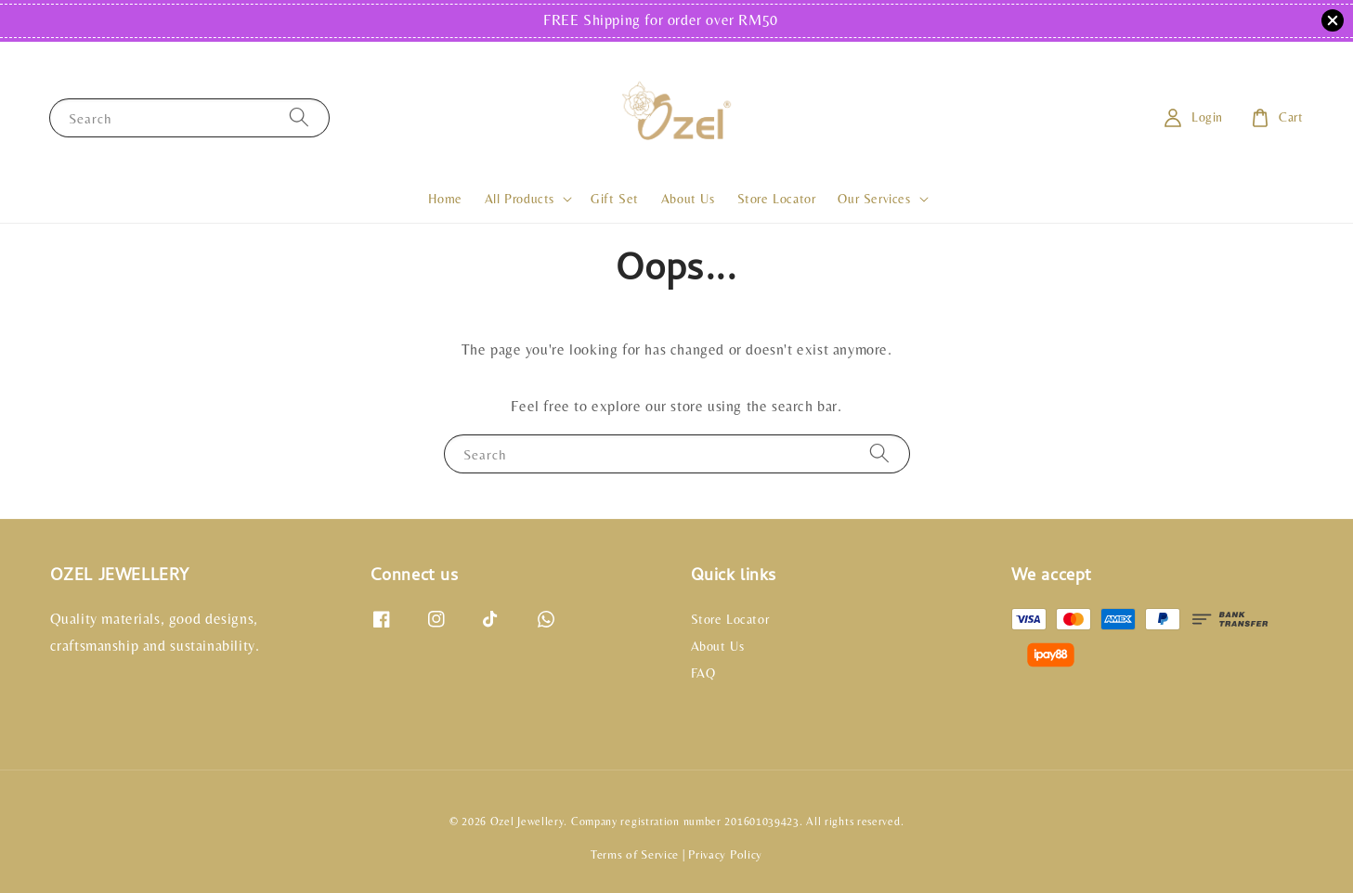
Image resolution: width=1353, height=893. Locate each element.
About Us (688, 198)
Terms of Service (635, 854)
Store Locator (776, 198)
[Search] (299, 117)
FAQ (703, 673)
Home (445, 198)
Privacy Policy (725, 854)
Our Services (874, 198)
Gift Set (615, 198)
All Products (519, 198)
